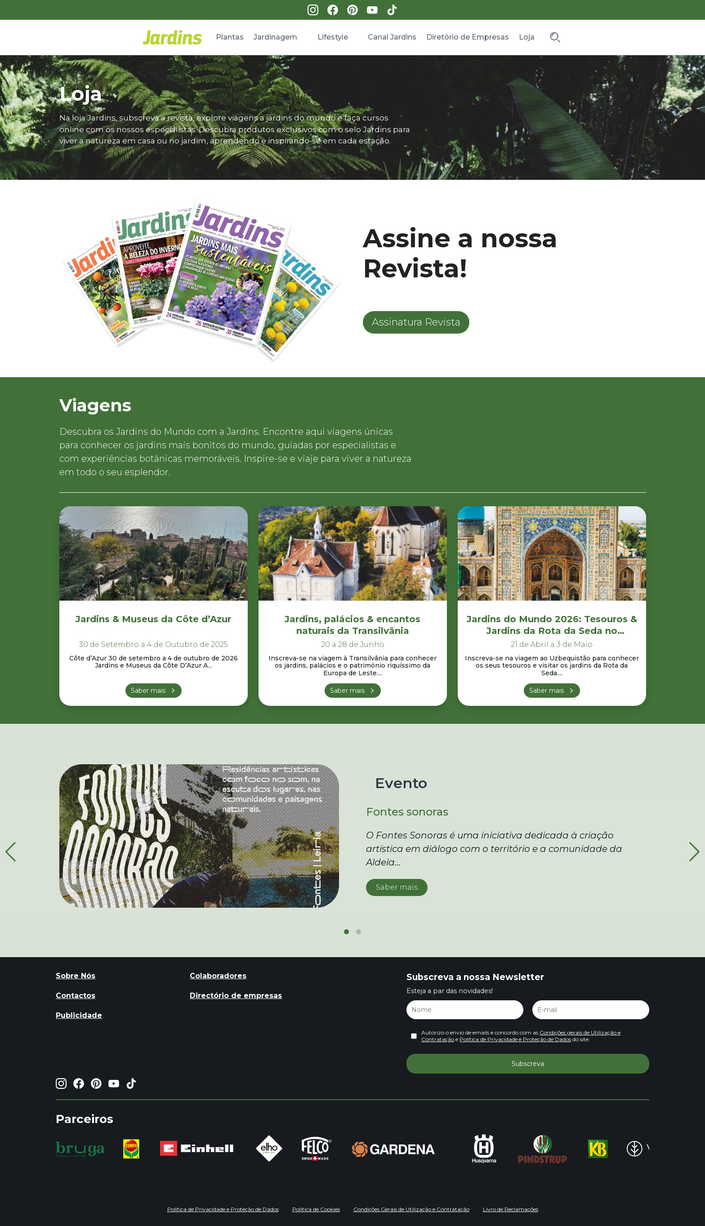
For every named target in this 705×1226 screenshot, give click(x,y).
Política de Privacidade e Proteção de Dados (515, 1039)
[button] (694, 852)
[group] (80, 1149)
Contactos (75, 995)
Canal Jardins (392, 37)
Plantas (230, 37)
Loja (527, 37)
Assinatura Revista (416, 322)
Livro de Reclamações (510, 1209)
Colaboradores (218, 976)
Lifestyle (332, 37)
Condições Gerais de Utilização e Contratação (411, 1209)
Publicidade (79, 1015)
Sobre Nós (75, 976)
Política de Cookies (316, 1209)
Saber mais (148, 691)
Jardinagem (275, 37)
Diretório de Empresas (467, 37)
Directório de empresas (236, 995)
